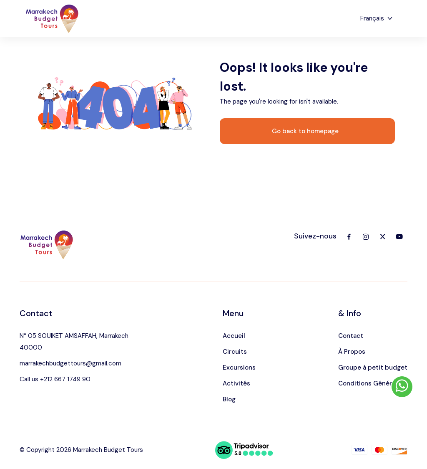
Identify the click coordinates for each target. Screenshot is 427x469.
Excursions (239, 367)
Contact (350, 336)
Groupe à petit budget (372, 367)
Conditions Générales (371, 383)
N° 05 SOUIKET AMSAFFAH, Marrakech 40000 (74, 342)
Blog (229, 399)
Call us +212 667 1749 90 (55, 379)
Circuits (235, 351)
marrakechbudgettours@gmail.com (70, 363)
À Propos (351, 351)
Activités (236, 383)
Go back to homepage (305, 131)
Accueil (234, 336)
